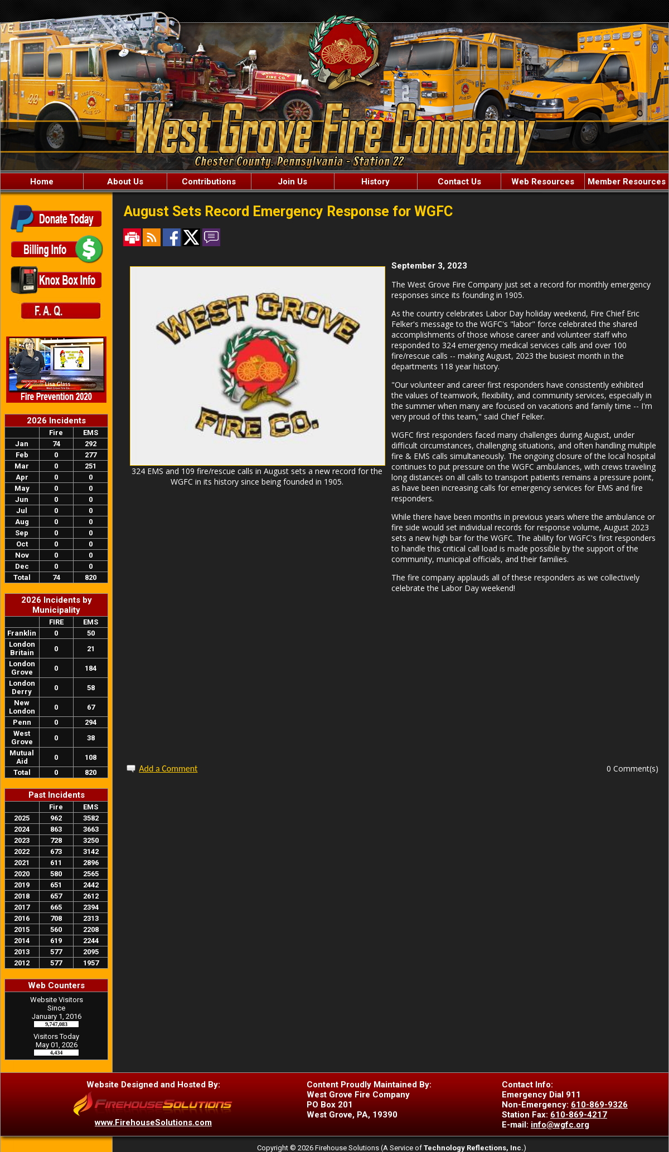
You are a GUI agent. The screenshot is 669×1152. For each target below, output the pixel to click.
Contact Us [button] (459, 182)
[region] (334, 181)
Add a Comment (168, 768)
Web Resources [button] (542, 182)
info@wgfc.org (560, 1125)
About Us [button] (125, 182)
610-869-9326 (599, 1105)
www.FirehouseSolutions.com (153, 1122)
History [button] (375, 182)
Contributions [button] (209, 182)
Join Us (292, 182)
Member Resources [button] (627, 182)
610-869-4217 (578, 1115)
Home (42, 182)
